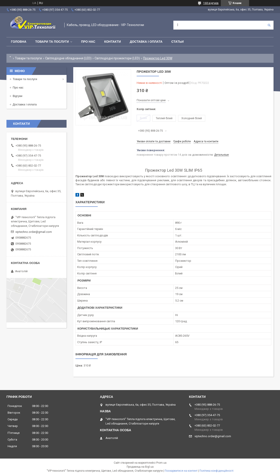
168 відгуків (211, 3)
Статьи (177, 41)
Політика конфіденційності (216, 470)
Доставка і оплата (146, 41)
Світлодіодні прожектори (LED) (117, 58)
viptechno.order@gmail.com (33, 231)
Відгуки (17, 96)
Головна (18, 41)
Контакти (112, 41)
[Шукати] (269, 25)
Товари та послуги (52, 41)
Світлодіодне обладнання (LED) (68, 58)
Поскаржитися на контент (181, 470)
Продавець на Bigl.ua (140, 466)
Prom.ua (161, 462)
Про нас (88, 41)
